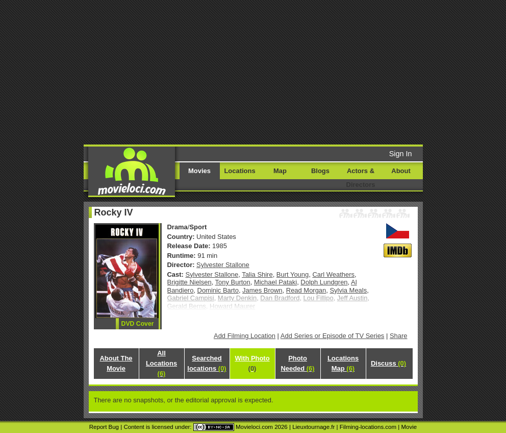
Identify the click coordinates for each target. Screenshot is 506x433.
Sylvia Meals (348, 290)
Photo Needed (297, 363)
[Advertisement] (266, 71)
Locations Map (343, 363)
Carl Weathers (333, 274)
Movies (199, 171)
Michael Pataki (275, 282)
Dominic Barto (218, 290)
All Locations (161, 363)
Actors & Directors (360, 177)
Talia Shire (257, 274)
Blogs (320, 171)
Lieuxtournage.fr (313, 427)
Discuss (388, 363)
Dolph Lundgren (323, 282)
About (400, 171)
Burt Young (292, 274)
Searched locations (206, 363)
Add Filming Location (244, 336)
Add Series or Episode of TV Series (333, 336)
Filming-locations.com (368, 427)
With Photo (252, 363)
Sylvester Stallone (222, 265)
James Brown (262, 290)
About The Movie (115, 363)
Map (280, 171)
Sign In (400, 154)
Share (399, 336)
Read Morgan (306, 290)
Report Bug (104, 427)
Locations (239, 171)
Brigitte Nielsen (189, 282)
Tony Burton (232, 282)
